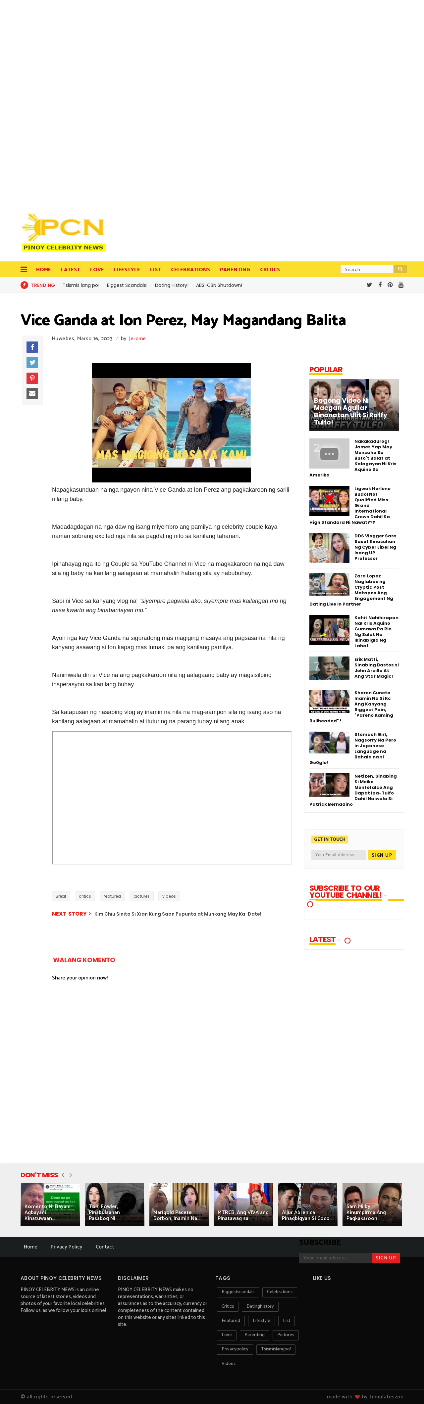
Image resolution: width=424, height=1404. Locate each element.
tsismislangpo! (276, 1349)
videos (169, 896)
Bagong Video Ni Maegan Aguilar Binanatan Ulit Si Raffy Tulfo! (350, 411)
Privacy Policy (66, 1247)
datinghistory (260, 1306)
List (155, 269)
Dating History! (171, 285)
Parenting (235, 269)
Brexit (61, 896)
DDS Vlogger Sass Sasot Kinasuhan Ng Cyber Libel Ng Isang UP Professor (375, 547)
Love (97, 269)
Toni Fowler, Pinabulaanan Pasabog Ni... (104, 1212)
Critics (270, 269)
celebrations (279, 1292)
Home (43, 269)
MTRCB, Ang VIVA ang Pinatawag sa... (243, 1215)
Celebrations (190, 269)
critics (85, 896)
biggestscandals (238, 1292)
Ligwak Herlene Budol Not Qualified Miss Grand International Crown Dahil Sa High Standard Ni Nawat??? (350, 505)
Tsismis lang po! (81, 285)
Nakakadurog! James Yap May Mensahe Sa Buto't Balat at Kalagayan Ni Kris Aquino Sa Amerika (353, 458)
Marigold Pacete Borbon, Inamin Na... (176, 1215)
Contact (105, 1247)
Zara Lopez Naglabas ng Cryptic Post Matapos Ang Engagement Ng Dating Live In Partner (351, 590)
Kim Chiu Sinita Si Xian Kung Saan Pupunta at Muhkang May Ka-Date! (177, 914)
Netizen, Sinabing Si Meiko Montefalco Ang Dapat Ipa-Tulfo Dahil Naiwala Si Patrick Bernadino (353, 790)
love (227, 1335)
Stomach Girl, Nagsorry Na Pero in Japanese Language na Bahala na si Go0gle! (352, 748)
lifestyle (261, 1321)
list (286, 1321)
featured (112, 896)
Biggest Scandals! (127, 285)
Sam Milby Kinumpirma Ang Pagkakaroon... (366, 1212)
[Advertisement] (65, 102)
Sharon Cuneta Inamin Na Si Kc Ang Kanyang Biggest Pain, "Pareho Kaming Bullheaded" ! (351, 707)
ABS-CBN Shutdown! (219, 285)
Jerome (137, 338)
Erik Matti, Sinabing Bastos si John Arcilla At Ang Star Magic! (376, 668)
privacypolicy (235, 1349)
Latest (70, 269)
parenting (254, 1335)
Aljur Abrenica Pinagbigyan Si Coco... (307, 1215)
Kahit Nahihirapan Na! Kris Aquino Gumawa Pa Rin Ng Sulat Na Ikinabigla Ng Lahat (376, 632)
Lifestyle (127, 269)
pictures (141, 896)
